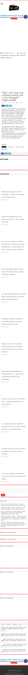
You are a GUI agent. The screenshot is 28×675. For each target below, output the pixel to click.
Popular (8, 624)
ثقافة (21, 103)
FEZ (11, 53)
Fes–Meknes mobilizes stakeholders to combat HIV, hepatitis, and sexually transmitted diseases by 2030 (12, 321)
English (7, 53)
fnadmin (4, 103)
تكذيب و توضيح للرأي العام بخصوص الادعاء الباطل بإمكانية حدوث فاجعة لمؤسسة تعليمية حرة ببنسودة (13, 628)
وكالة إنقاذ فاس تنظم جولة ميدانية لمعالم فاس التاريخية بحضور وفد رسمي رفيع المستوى (13, 650)
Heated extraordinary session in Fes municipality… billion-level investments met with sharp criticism (13, 194)
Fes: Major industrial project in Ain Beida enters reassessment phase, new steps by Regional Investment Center (14, 297)
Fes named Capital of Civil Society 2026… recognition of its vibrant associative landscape (14, 451)
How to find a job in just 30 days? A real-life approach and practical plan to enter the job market (13, 505)
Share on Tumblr (20, 146)
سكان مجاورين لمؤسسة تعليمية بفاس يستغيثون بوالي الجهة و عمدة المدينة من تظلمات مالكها (13, 634)
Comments (14, 624)
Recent (3, 624)
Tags (20, 624)
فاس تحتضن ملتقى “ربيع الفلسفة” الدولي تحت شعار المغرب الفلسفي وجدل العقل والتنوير (13, 640)
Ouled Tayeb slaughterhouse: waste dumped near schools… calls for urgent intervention (13, 219)
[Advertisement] (14, 36)
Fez (13, 53)
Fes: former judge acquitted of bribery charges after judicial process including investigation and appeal (13, 272)
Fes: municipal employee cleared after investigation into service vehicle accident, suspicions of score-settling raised (14, 426)
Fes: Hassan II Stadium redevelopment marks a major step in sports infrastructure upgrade (14, 476)
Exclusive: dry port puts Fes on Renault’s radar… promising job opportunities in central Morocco (13, 401)
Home (2, 53)
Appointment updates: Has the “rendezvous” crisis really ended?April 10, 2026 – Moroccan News (13, 508)
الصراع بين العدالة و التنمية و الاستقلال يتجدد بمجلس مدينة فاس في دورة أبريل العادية (14, 645)
